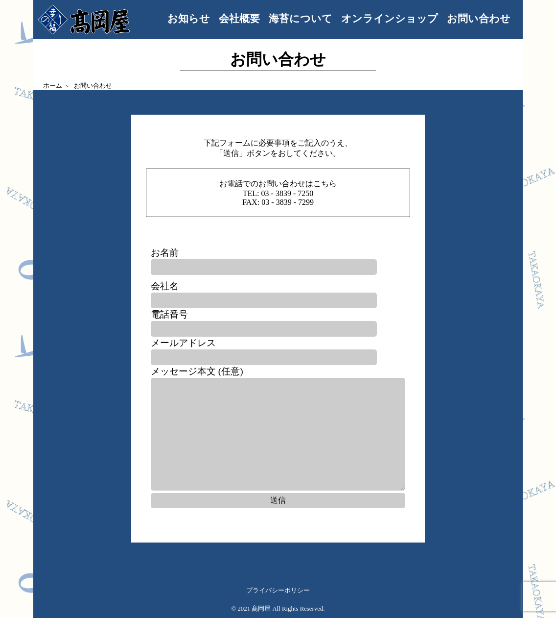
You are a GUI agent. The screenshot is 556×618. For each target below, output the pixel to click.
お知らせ (188, 18)
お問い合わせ (478, 18)
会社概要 (239, 18)
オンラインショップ (389, 18)
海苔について (300, 18)
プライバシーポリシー (278, 590)
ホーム (52, 85)
